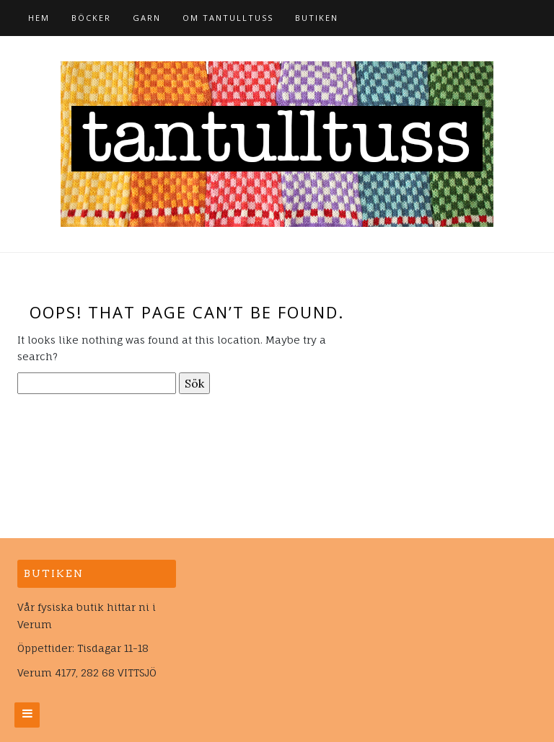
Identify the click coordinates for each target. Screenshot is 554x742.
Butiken (316, 17)
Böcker (91, 17)
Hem (39, 17)
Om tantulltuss (228, 17)
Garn (147, 17)
